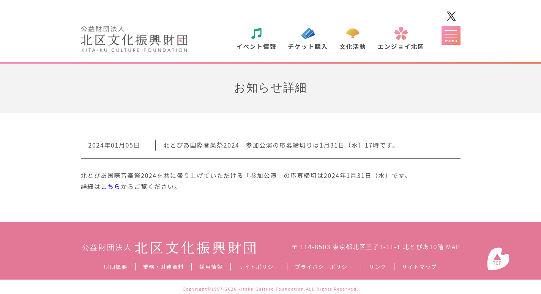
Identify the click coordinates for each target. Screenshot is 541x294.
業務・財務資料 (163, 266)
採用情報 (211, 266)
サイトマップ (419, 266)
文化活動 (352, 46)
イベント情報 (257, 46)
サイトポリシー (258, 266)
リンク (377, 266)
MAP (453, 246)
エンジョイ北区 (400, 46)
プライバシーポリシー (324, 266)
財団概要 (116, 266)
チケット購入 (308, 46)
